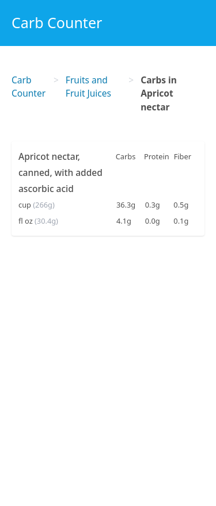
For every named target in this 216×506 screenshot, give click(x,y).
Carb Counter (57, 22)
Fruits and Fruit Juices (88, 86)
